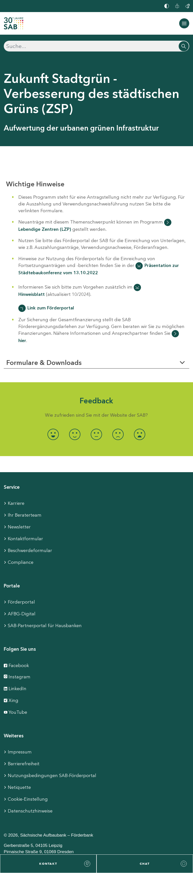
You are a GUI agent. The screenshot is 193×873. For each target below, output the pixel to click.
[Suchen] (96, 46)
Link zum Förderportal (50, 308)
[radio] (53, 434)
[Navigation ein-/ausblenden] (184, 23)
